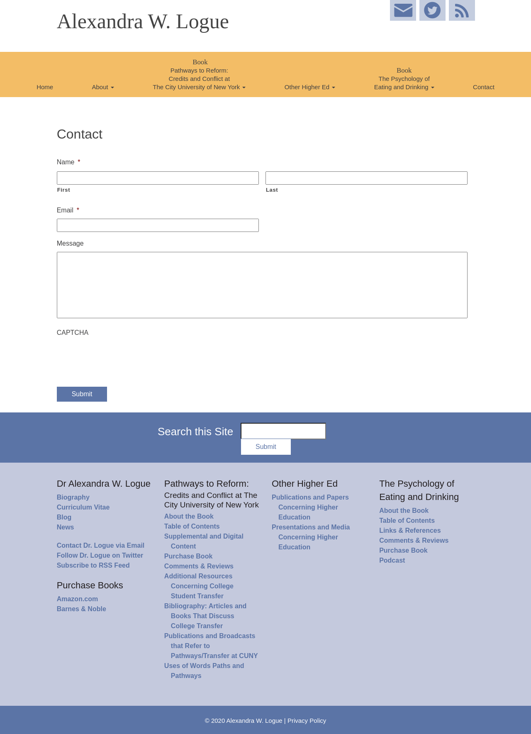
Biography (73, 497)
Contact (483, 86)
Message (70, 243)
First (64, 190)
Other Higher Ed (310, 86)
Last (272, 190)
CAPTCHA (72, 332)
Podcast (392, 560)
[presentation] (120, 357)
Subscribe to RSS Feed (93, 565)
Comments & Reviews (199, 566)
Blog (64, 517)
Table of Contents (192, 526)
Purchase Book (188, 556)
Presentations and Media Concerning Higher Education (311, 537)
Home (45, 86)
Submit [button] (266, 446)
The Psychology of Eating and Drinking (404, 78)
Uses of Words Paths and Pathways (204, 670)
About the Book (189, 516)
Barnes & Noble (81, 608)
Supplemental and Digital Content (204, 541)
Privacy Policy (306, 720)
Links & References (410, 530)
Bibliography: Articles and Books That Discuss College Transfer (205, 615)
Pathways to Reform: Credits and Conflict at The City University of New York (199, 74)
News (65, 527)
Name (68, 162)
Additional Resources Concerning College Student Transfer (199, 586)
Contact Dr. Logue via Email (101, 545)
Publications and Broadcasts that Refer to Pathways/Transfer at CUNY (211, 645)
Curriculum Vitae (83, 507)
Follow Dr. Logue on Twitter (100, 555)
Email (68, 210)
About (103, 86)
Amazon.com (77, 598)
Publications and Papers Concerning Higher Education (310, 507)
